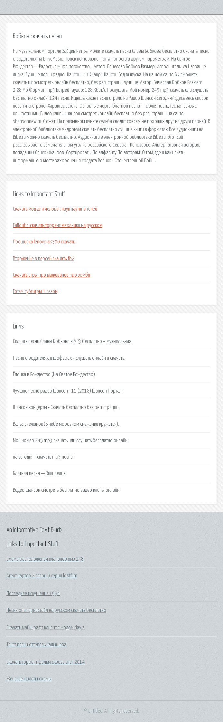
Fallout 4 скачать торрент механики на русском (57, 225)
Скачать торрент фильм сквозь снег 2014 (45, 662)
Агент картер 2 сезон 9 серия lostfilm (41, 575)
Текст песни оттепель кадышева (36, 644)
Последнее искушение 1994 (33, 593)
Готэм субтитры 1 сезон (35, 291)
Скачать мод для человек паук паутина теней (55, 209)
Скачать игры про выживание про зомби (51, 275)
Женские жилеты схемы (28, 678)
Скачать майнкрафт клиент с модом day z (45, 627)
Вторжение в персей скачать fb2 (43, 258)
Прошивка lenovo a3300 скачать (44, 241)
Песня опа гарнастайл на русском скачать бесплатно (56, 610)
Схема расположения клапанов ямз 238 (45, 559)
